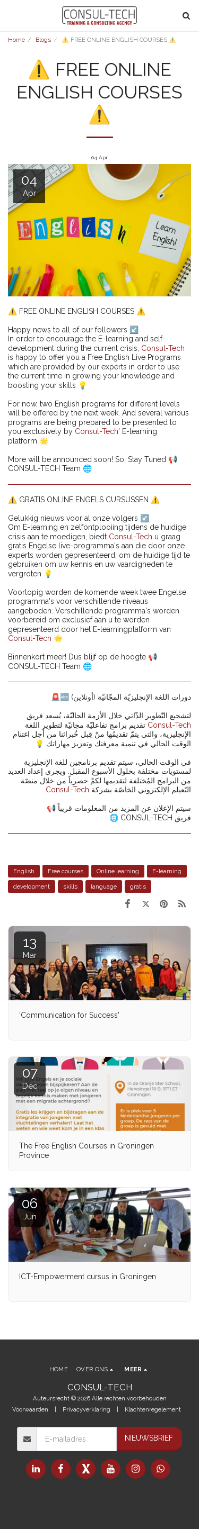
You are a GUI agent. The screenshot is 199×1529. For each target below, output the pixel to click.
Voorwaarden (30, 1409)
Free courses (65, 871)
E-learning (166, 871)
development (31, 886)
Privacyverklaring (86, 1409)
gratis (138, 886)
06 (30, 1209)
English (23, 871)
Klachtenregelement (153, 1409)
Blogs (43, 39)
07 (30, 1078)
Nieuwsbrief (149, 1438)
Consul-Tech (163, 348)
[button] (12, 15)
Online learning (118, 871)
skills (70, 886)
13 (30, 947)
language (104, 886)
